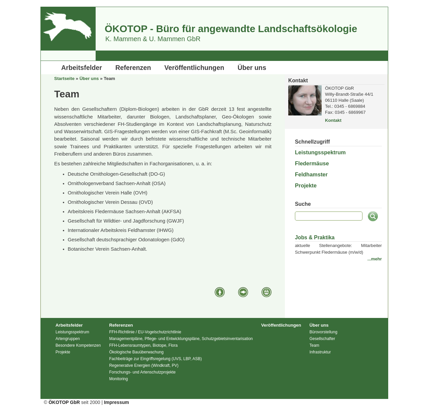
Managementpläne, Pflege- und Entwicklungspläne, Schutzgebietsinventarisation (181, 338)
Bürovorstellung (323, 332)
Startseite (64, 78)
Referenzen (133, 67)
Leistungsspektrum (320, 152)
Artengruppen (68, 338)
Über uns (252, 67)
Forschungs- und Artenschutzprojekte (142, 372)
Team (314, 345)
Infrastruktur (320, 352)
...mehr (374, 258)
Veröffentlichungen (194, 67)
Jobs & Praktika (315, 237)
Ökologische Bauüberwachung (136, 352)
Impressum (116, 402)
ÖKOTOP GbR (64, 402)
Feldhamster (311, 174)
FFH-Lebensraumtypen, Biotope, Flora (143, 345)
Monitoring (118, 379)
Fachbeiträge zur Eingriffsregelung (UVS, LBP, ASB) (155, 358)
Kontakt (333, 120)
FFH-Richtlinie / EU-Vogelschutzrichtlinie (145, 332)
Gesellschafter (322, 338)
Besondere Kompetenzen (78, 345)
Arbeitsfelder (81, 67)
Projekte (306, 185)
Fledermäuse (312, 163)
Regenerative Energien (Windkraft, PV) (143, 365)
